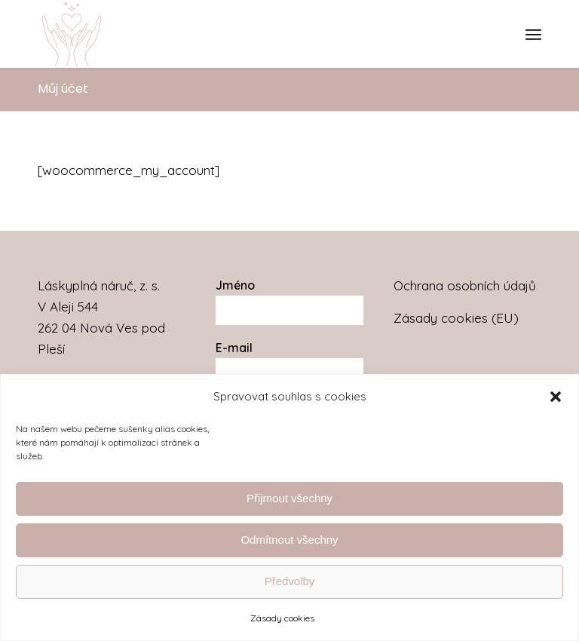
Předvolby (290, 581)
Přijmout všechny (289, 498)
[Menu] (533, 34)
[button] (555, 396)
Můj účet (63, 88)
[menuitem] (533, 34)
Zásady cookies (282, 618)
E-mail (234, 347)
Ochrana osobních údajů (465, 285)
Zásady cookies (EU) (456, 318)
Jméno (235, 285)
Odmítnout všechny (289, 539)
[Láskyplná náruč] (72, 34)
